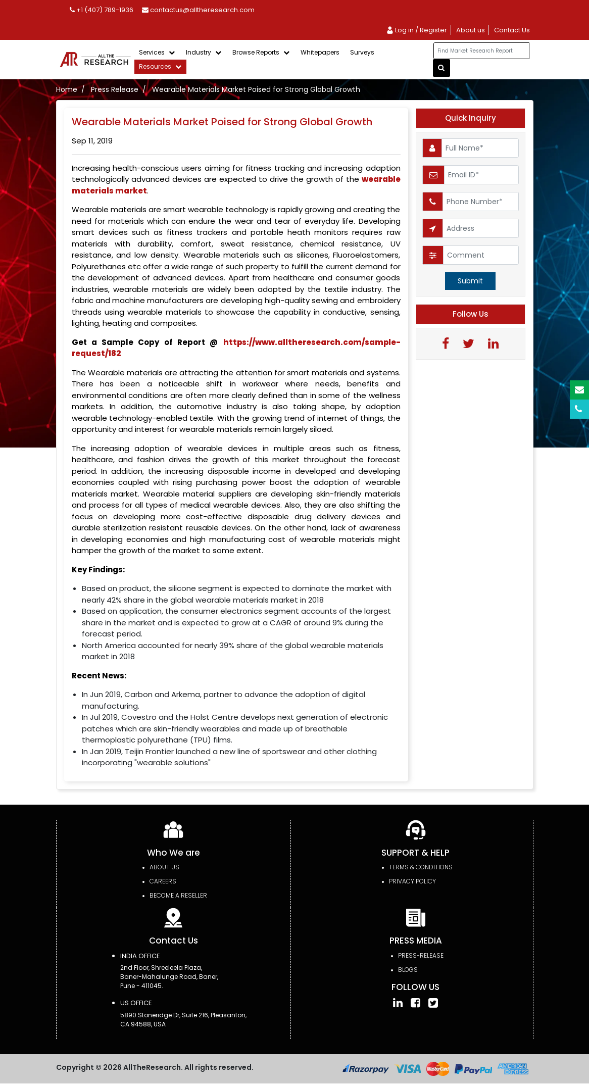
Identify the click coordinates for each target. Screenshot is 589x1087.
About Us (164, 867)
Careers (163, 881)
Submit (470, 281)
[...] (481, 50)
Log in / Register (416, 30)
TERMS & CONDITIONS (421, 867)
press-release (421, 955)
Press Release (114, 89)
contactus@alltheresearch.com (198, 10)
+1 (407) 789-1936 (101, 10)
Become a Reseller (178, 895)
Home (66, 89)
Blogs (408, 969)
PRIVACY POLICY (412, 881)
